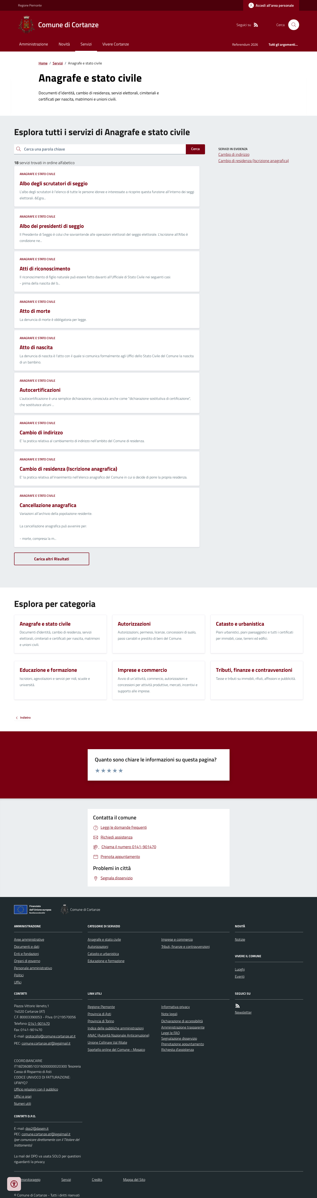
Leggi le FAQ (170, 1032)
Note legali (169, 1014)
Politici (19, 975)
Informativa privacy (175, 1006)
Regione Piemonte (30, 5)
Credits (97, 1179)
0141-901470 (39, 1023)
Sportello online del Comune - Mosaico (116, 1049)
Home (43, 63)
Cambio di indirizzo (233, 154)
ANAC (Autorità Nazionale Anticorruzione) (118, 1035)
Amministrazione (33, 44)
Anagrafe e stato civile (37, 173)
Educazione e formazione (106, 960)
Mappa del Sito (134, 1179)
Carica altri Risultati (51, 559)
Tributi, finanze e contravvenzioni (185, 946)
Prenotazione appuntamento (182, 1044)
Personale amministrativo (33, 968)
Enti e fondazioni (26, 953)
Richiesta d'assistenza (177, 1049)
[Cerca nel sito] (292, 24)
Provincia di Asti (99, 1014)
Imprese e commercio (177, 939)
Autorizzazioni (98, 946)
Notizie (240, 939)
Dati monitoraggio (27, 1179)
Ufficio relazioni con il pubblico (36, 1089)
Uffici (17, 982)
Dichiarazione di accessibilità (182, 1021)
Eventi (239, 976)
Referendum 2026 (245, 44)
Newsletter (243, 1012)
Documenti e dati (26, 946)
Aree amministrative (29, 939)
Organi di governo (27, 960)
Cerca (195, 148)
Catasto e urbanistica (103, 953)
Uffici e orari (22, 1096)
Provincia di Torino (101, 1021)
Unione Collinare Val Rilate (107, 1042)
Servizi (86, 44)
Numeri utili (22, 1103)
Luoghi (240, 969)
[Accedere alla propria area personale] (271, 5)
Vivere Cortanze (115, 44)
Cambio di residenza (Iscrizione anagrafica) (253, 161)
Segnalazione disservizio (179, 1038)
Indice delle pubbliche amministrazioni (116, 1028)
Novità (64, 44)
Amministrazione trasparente (183, 1027)
